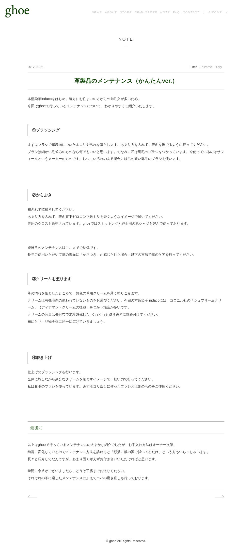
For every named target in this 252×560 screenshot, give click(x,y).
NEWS (97, 12)
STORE (126, 12)
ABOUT (111, 12)
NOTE (165, 12)
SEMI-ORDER (146, 12)
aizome (207, 67)
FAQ (176, 12)
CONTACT (191, 12)
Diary (218, 67)
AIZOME (215, 12)
